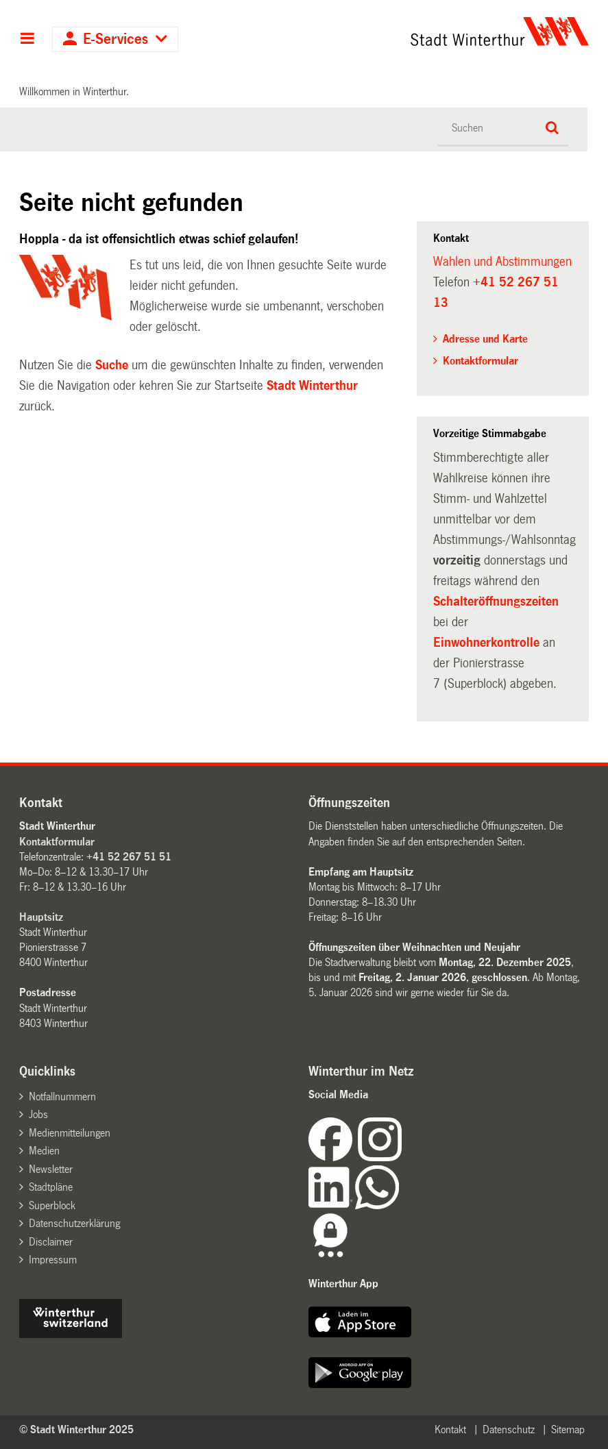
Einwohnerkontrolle (488, 642)
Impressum (53, 1259)
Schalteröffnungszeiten (496, 601)
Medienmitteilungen (69, 1133)
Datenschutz (509, 1429)
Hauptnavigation (27, 39)
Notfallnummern (62, 1096)
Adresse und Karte (485, 339)
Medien (44, 1150)
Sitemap (568, 1429)
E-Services (115, 39)
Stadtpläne (51, 1187)
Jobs (38, 1114)
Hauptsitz (41, 917)
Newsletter (51, 1169)
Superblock (52, 1205)
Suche (111, 365)
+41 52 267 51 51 (128, 857)
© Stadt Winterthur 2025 (76, 1429)
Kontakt (450, 1429)
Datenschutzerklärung (74, 1223)
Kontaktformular (480, 361)
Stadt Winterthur (312, 386)
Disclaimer (51, 1242)
